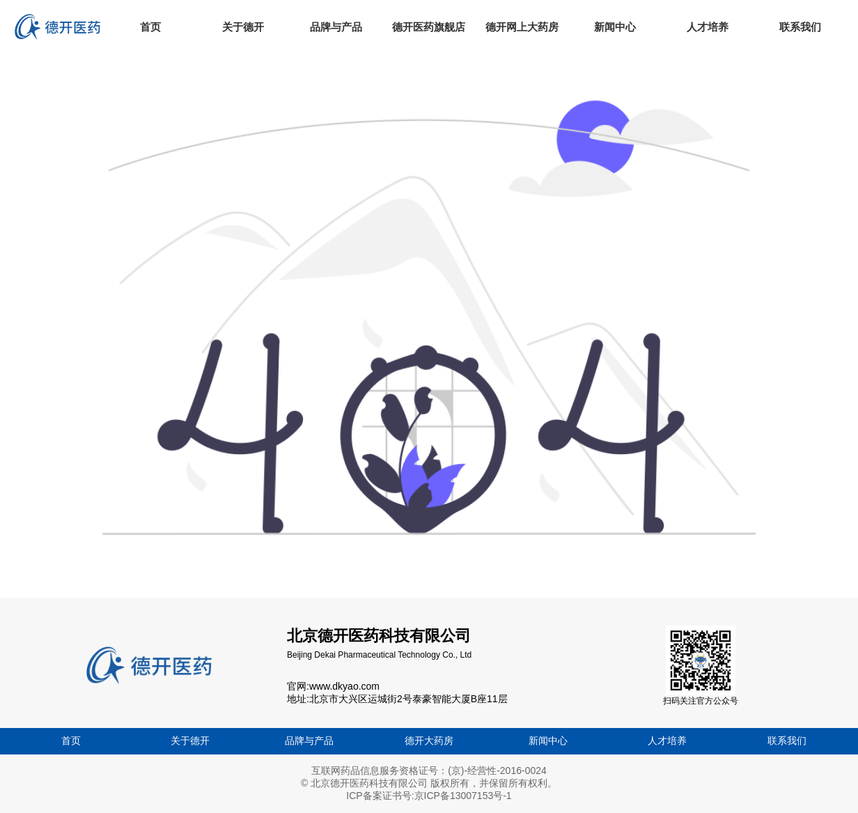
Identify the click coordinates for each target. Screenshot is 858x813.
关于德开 (190, 740)
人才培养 (667, 740)
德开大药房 (429, 740)
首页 (71, 740)
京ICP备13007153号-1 (463, 795)
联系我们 (786, 740)
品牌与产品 (309, 740)
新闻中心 (548, 740)
